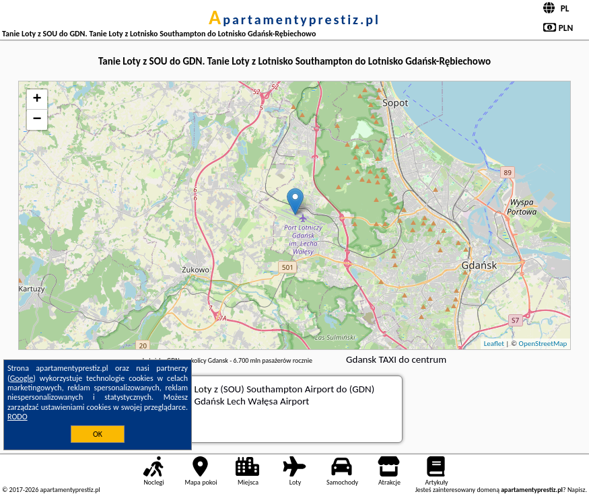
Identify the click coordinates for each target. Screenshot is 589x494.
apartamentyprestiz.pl (294, 19)
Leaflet (494, 343)
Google (22, 378)
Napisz (576, 489)
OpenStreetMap (543, 343)
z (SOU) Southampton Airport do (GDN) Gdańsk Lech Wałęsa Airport (285, 395)
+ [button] (37, 100)
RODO (17, 416)
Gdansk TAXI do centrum (396, 359)
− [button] (37, 120)
